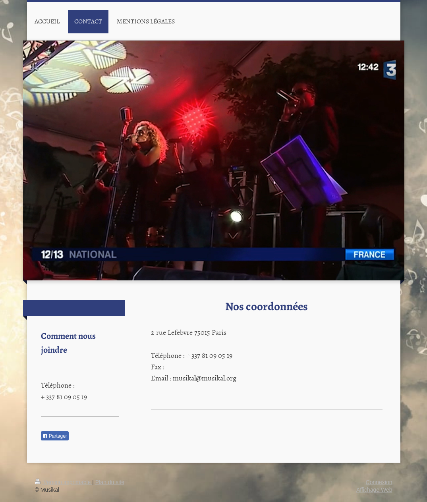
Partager (55, 436)
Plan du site (109, 482)
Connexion (379, 482)
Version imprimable (64, 482)
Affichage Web (374, 490)
